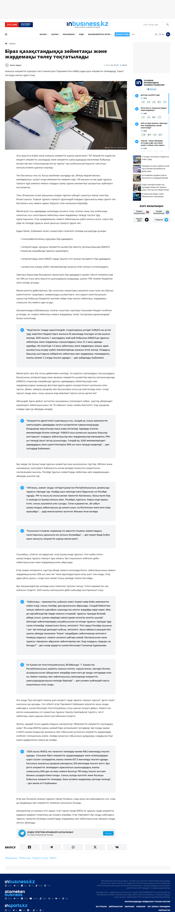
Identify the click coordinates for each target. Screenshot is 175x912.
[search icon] (167, 24)
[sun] (156, 34)
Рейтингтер (164, 910)
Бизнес (43, 34)
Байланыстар (116, 906)
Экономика (69, 34)
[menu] (6, 34)
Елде (81, 34)
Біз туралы (101, 906)
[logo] (87, 25)
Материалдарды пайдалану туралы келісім (147, 901)
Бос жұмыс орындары (158, 906)
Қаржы (54, 34)
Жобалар (140, 906)
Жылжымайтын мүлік (99, 34)
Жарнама (129, 906)
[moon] (163, 34)
